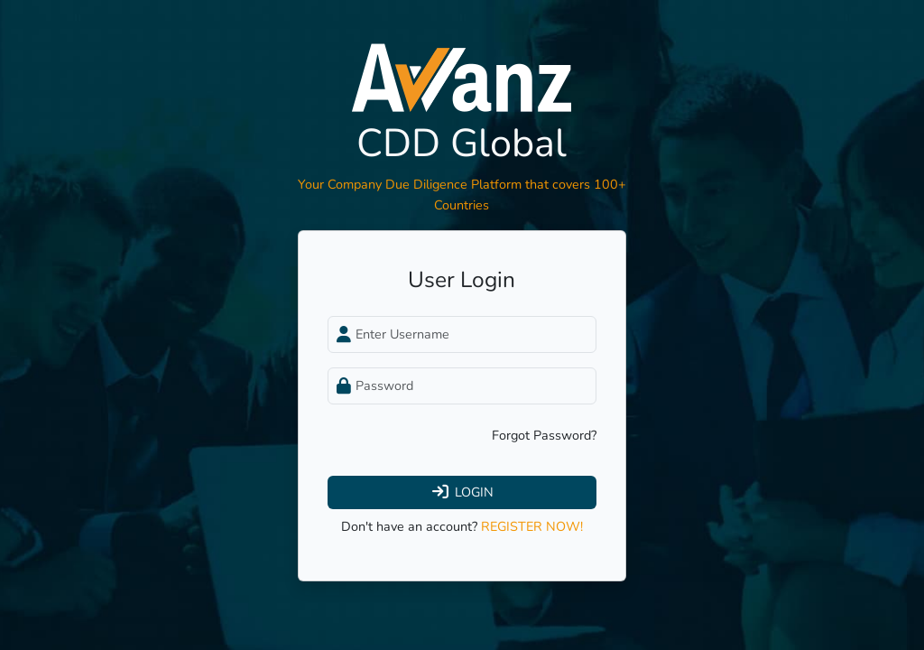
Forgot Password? (544, 435)
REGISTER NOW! (532, 526)
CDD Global (461, 143)
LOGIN (462, 492)
